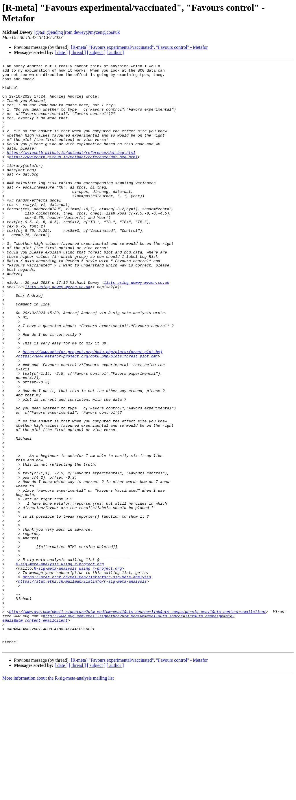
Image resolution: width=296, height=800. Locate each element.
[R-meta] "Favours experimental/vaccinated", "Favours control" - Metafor (139, 47)
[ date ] (61, 52)
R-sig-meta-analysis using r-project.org (60, 664)
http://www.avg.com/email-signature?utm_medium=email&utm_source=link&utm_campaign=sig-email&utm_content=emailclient (137, 721)
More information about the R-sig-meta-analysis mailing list (58, 794)
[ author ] (115, 52)
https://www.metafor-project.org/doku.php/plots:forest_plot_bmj (92, 409)
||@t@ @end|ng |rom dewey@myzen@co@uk (77, 32)
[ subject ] (96, 52)
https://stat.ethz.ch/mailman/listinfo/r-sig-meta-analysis (87, 679)
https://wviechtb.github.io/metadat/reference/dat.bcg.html (71, 170)
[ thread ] (77, 52)
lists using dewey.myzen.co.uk (136, 326)
